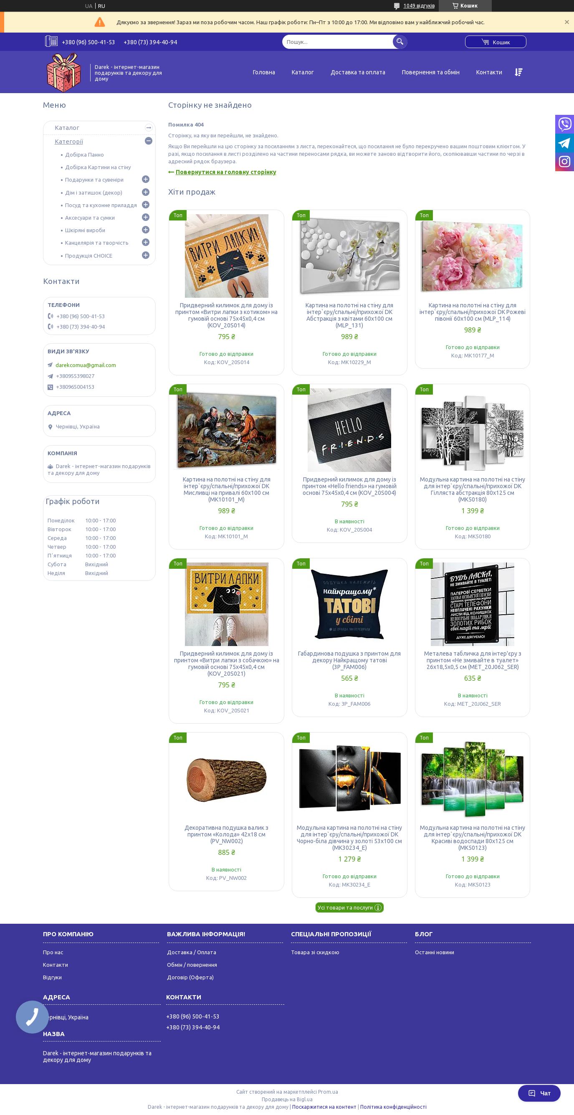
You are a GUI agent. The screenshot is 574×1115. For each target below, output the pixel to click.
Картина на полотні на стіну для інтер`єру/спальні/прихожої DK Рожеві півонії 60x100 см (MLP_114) (473, 312)
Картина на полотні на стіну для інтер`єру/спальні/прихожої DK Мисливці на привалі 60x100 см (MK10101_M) (227, 489)
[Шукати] (400, 41)
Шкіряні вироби (85, 230)
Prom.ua (328, 1092)
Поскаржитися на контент (324, 1107)
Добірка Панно (84, 154)
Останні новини (434, 952)
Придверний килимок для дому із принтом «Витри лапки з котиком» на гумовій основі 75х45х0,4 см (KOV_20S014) (226, 315)
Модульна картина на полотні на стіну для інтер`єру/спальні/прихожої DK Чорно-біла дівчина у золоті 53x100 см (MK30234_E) (349, 837)
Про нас (53, 952)
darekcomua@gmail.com (86, 365)
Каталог (303, 72)
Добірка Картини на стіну (98, 167)
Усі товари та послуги (345, 907)
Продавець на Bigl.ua (287, 1099)
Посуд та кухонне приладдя (101, 205)
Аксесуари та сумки (90, 217)
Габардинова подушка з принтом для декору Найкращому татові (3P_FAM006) (349, 660)
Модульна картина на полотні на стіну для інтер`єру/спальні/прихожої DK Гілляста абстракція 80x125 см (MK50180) (472, 489)
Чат (539, 1093)
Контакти (489, 72)
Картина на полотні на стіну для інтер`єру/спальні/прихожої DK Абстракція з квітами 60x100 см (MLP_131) (349, 315)
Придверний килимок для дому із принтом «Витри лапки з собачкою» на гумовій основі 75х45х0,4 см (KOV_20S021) (226, 663)
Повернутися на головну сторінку (226, 172)
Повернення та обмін (431, 72)
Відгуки (52, 977)
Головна (264, 72)
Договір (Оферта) (190, 977)
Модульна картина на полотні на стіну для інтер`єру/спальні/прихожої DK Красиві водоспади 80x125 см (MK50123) (472, 837)
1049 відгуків (419, 5)
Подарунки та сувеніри (94, 179)
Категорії (69, 141)
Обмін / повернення (192, 965)
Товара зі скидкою (315, 952)
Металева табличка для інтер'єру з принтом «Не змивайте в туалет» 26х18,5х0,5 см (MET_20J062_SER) (472, 660)
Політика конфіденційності (393, 1107)
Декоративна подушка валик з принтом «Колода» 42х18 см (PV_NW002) (226, 834)
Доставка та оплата (358, 72)
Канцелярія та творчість (97, 243)
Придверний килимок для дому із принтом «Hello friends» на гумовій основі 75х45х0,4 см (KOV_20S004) (349, 486)
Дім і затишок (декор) (93, 192)
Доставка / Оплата (191, 952)
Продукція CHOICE (88, 255)
